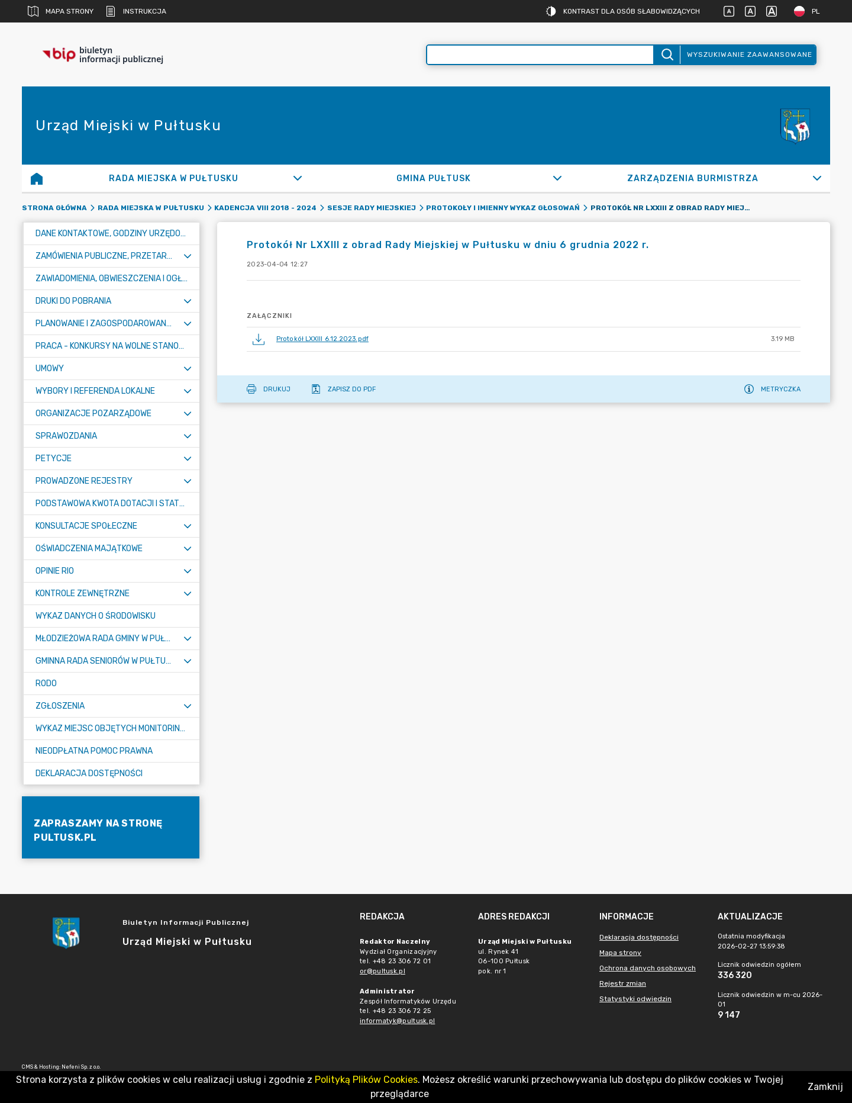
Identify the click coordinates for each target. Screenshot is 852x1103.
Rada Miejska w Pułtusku (151, 208)
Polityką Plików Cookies (366, 1079)
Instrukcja (135, 11)
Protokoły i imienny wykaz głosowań (503, 208)
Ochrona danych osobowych (647, 968)
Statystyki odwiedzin (635, 999)
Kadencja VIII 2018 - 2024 (265, 208)
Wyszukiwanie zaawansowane (749, 54)
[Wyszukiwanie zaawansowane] (540, 55)
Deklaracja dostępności (639, 937)
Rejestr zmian (622, 983)
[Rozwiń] (298, 178)
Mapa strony (60, 11)
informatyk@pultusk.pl (397, 1021)
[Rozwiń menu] (187, 256)
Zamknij (825, 1086)
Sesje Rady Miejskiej (371, 208)
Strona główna (54, 208)
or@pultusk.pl (382, 971)
